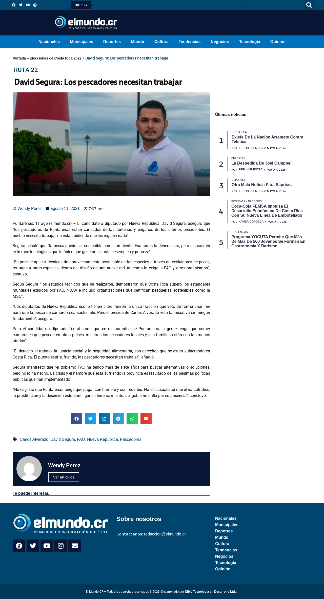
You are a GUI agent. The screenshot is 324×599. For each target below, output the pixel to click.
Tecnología (249, 41)
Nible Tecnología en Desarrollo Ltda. (211, 591)
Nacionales (49, 41)
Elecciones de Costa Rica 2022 (56, 58)
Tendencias (190, 41)
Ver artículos (63, 477)
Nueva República (102, 439)
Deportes (112, 41)
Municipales (81, 41)
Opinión (278, 41)
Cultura (161, 41)
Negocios (220, 41)
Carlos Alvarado (34, 439)
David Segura (62, 439)
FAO (81, 439)
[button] (309, 5)
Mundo (137, 41)
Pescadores (130, 439)
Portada (19, 58)
